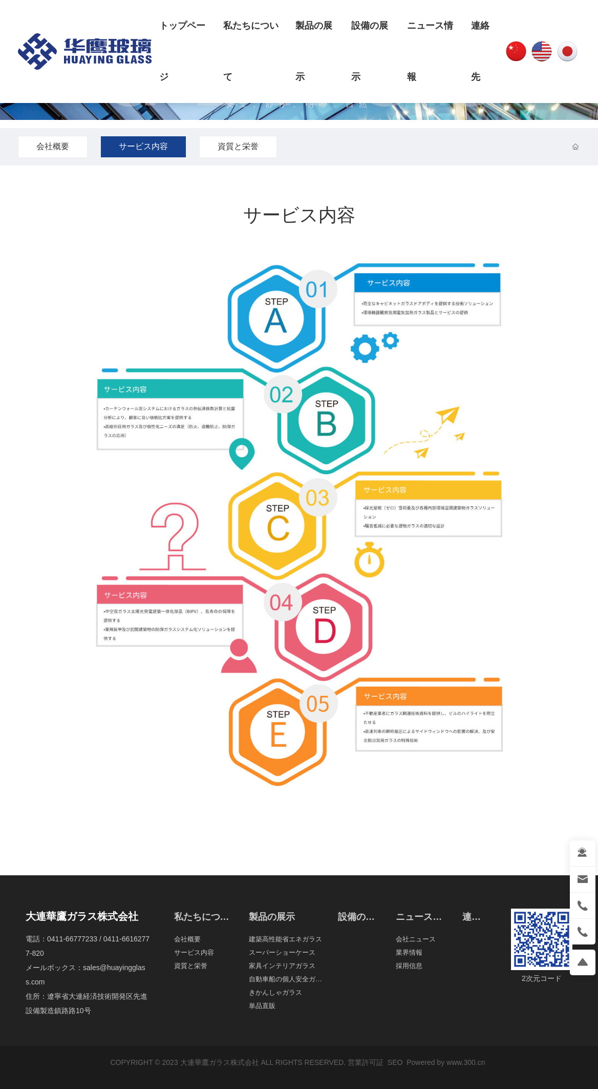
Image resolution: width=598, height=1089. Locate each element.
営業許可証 (365, 1062)
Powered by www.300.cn (446, 1062)
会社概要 (52, 146)
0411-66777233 (72, 939)
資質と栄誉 (238, 146)
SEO (394, 1062)
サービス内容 (143, 146)
